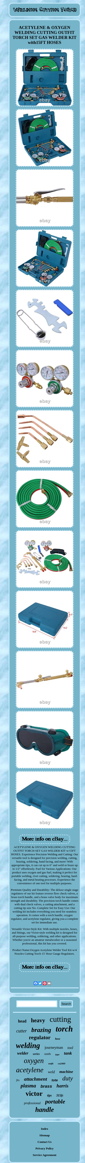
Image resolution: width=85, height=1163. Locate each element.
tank (68, 1053)
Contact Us (45, 1142)
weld (51, 1072)
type (57, 1054)
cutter (21, 1030)
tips (49, 1095)
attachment (35, 1079)
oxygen (34, 1061)
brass (46, 1086)
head (22, 1021)
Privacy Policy (45, 1148)
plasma (28, 1086)
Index (44, 1128)
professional (32, 1103)
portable (55, 1101)
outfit (50, 1063)
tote (55, 1080)
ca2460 (61, 1063)
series (36, 1054)
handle (44, 1109)
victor (34, 1093)
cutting (60, 1019)
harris (62, 1086)
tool (70, 1048)
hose (57, 1038)
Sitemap (44, 1135)
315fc (59, 1095)
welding (28, 1045)
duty (67, 1078)
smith (47, 1054)
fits (17, 1080)
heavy (38, 1020)
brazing (41, 1029)
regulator (40, 1037)
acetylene (30, 1070)
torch (64, 1029)
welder (22, 1053)
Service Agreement (44, 1155)
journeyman (54, 1047)
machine (66, 1072)
